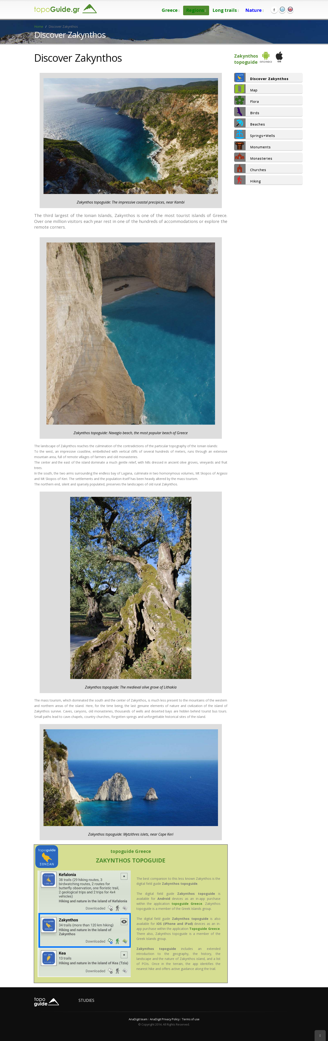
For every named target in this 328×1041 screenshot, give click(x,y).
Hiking (247, 179)
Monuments (252, 145)
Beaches (249, 123)
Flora (246, 100)
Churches (250, 168)
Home (38, 26)
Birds (246, 111)
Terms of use (191, 1019)
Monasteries (253, 157)
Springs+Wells (254, 134)
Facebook (274, 9)
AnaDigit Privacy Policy (164, 1019)
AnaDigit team (137, 1019)
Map (246, 88)
